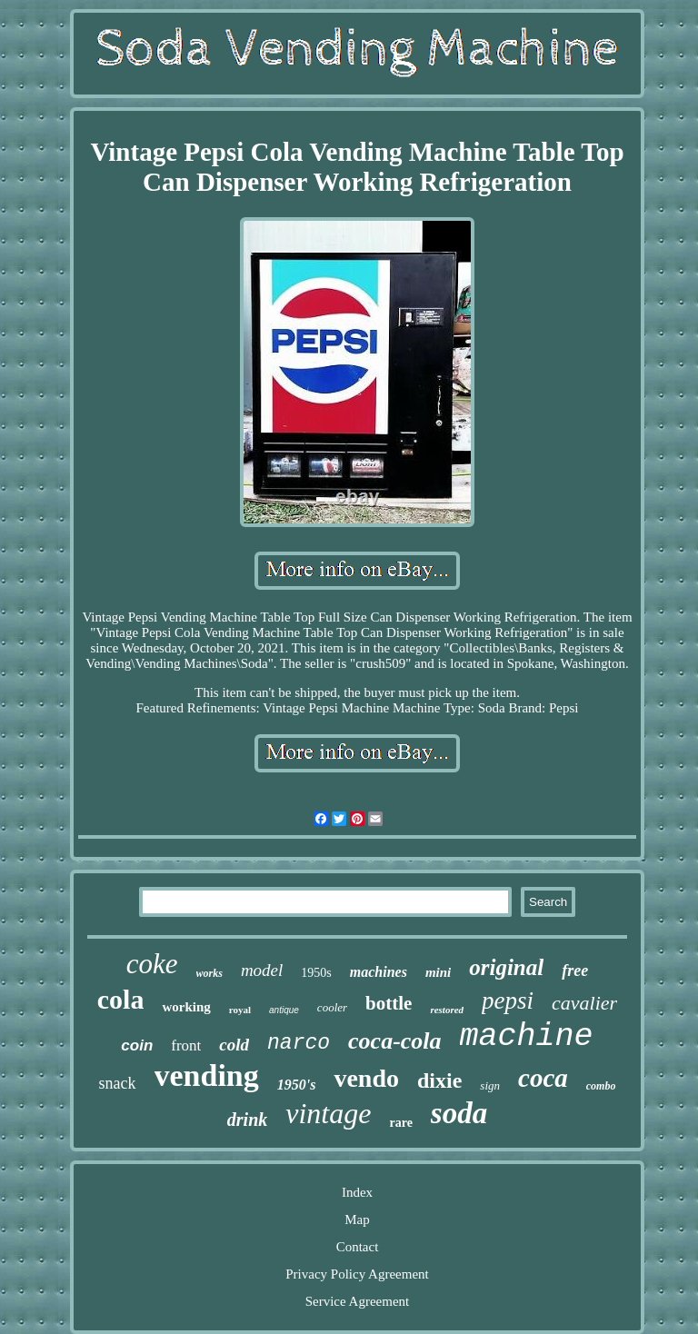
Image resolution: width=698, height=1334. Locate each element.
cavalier (584, 1002)
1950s (316, 973)
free (575, 970)
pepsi (507, 1000)
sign (490, 1085)
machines (378, 972)
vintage (328, 1113)
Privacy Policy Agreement (356, 1274)
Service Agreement (357, 1301)
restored (447, 1009)
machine (526, 1037)
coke (152, 964)
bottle (388, 1003)
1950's (296, 1084)
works (209, 973)
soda (459, 1113)
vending (207, 1075)
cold (234, 1044)
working (186, 1007)
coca (543, 1077)
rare (400, 1123)
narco (298, 1043)
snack (117, 1083)
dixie (439, 1080)
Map (357, 1219)
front (186, 1045)
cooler (332, 1007)
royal (240, 1009)
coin (137, 1045)
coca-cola (395, 1041)
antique (284, 1010)
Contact (357, 1246)
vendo (366, 1078)
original (506, 967)
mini (438, 972)
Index (357, 1192)
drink (247, 1120)
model (262, 970)
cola (121, 999)
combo (601, 1086)
